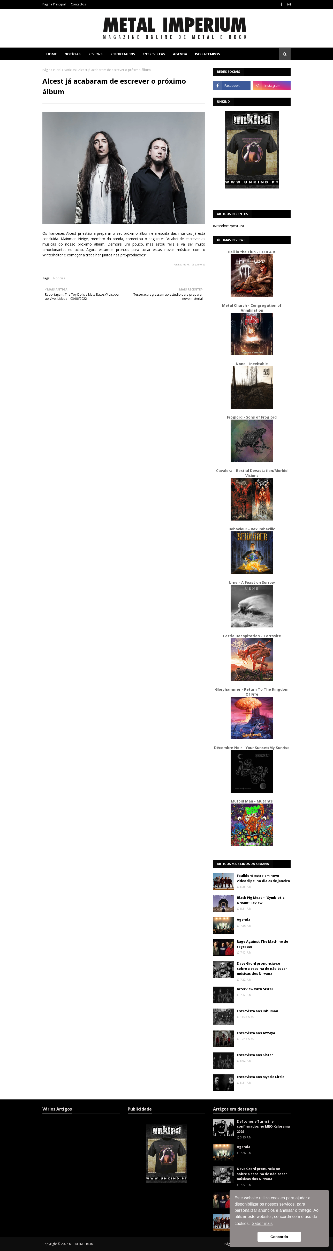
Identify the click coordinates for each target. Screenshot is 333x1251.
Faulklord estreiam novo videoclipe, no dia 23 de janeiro (263, 878)
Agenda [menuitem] (180, 54)
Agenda (243, 919)
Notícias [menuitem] (72, 54)
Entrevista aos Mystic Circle (260, 1076)
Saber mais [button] (262, 1223)
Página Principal (54, 4)
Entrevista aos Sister (255, 1054)
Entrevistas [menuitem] (154, 54)
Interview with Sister (255, 989)
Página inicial (51, 70)
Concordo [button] (279, 1237)
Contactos (78, 4)
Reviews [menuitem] (95, 54)
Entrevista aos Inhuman (257, 1011)
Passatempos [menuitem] (207, 54)
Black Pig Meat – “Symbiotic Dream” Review (260, 900)
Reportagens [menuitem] (122, 54)
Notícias (70, 70)
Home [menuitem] (51, 54)
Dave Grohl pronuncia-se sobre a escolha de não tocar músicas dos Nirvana (262, 968)
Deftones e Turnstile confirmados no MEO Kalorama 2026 (263, 1126)
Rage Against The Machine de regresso (262, 944)
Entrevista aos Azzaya (256, 1032)
